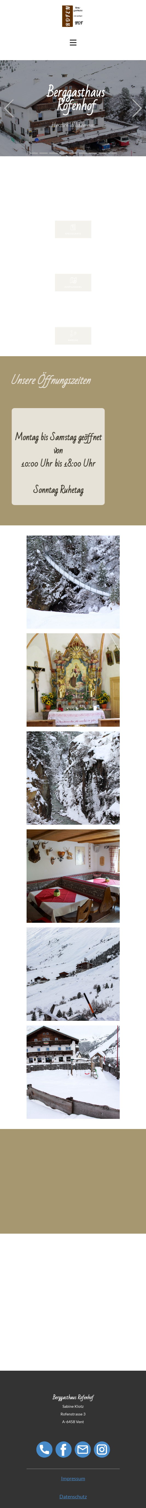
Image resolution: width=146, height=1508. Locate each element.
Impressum (73, 1478)
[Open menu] (73, 42)
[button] (9, 108)
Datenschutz (73, 1496)
